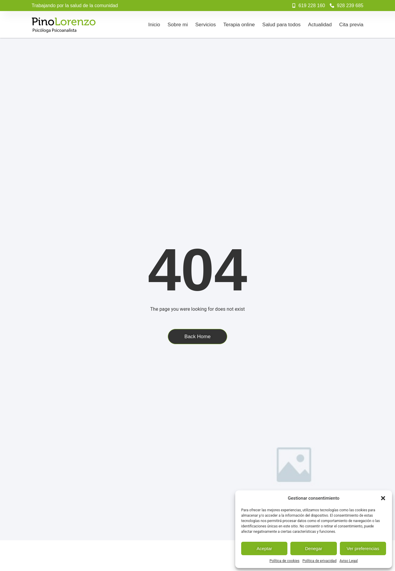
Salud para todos (281, 24)
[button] (383, 498)
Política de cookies (284, 561)
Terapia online (239, 24)
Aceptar (264, 548)
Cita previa (351, 24)
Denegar (313, 548)
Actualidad (320, 24)
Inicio (154, 24)
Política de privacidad (320, 561)
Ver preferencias (363, 548)
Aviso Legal (349, 561)
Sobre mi (178, 24)
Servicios (205, 24)
